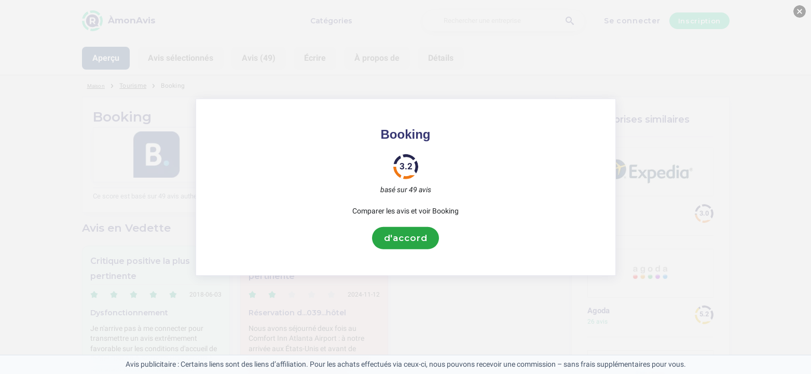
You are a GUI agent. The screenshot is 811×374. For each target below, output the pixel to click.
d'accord (406, 238)
